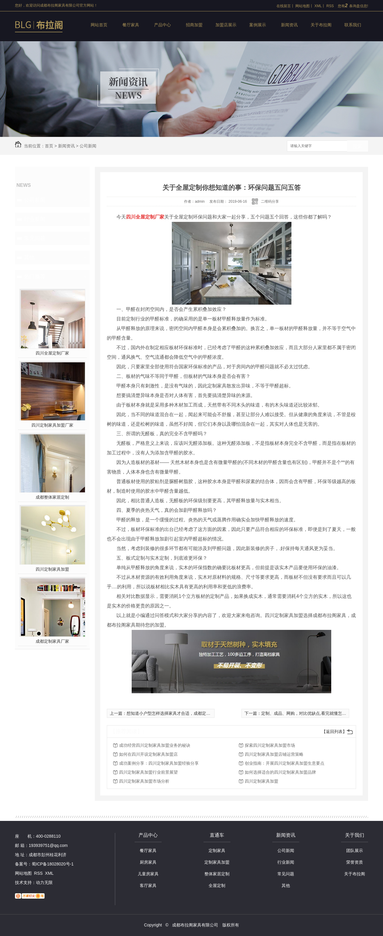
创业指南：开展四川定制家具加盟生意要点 (284, 763)
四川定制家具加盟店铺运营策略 (274, 754)
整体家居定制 (217, 873)
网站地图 (302, 6)
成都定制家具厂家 (52, 641)
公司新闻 (88, 145)
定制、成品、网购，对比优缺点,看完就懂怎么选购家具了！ (316, 713)
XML (318, 6)
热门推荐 (34, 277)
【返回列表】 (334, 731)
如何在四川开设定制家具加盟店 (148, 754)
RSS (330, 6)
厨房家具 (148, 862)
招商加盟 (194, 24)
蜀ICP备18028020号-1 (53, 864)
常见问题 (34, 238)
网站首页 (99, 24)
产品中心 (162, 24)
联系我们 (352, 24)
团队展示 (354, 850)
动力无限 (44, 882)
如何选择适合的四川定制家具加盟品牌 (280, 772)
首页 (49, 145)
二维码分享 (270, 201)
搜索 (357, 146)
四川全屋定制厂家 (52, 353)
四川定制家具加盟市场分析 (144, 781)
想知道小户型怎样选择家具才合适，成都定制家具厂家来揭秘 (183, 713)
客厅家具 (148, 885)
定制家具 (217, 850)
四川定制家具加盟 (52, 569)
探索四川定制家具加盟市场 (270, 745)
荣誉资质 (354, 862)
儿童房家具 (148, 873)
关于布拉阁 (321, 24)
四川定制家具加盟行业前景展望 (148, 772)
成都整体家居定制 (52, 497)
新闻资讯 (289, 24)
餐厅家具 (130, 24)
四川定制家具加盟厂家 (52, 425)
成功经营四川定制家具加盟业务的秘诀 (154, 745)
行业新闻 (34, 219)
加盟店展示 (225, 24)
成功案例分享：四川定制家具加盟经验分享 (159, 763)
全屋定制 (217, 885)
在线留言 (283, 6)
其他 (29, 257)
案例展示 (257, 24)
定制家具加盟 (217, 862)
